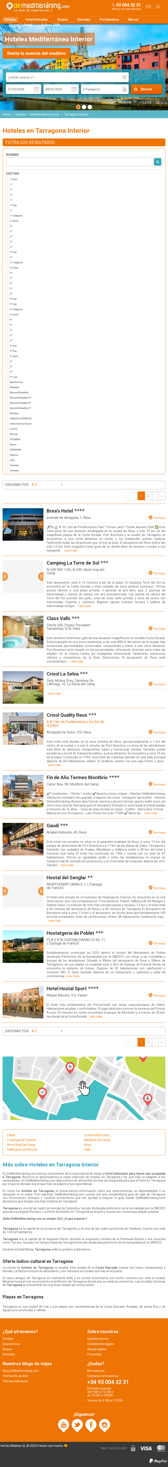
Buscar (146, 89)
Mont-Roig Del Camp (21, 1144)
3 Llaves (14, 268)
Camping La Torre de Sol (73, 563)
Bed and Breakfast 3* (20, 398)
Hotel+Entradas (36, 19)
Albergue (14, 387)
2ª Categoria (16, 262)
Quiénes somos (98, 1338)
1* (11, 184)
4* (11, 320)
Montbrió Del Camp (97, 1140)
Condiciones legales (100, 1344)
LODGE (14, 429)
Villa (12, 460)
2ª (11, 257)
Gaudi (53, 825)
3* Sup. (13, 299)
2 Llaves (14, 221)
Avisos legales (97, 1349)
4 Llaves (14, 314)
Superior (14, 455)
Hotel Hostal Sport (67, 988)
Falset (11, 1135)
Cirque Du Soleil (20, 25)
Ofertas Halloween (15, 1381)
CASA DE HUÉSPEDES (20, 418)
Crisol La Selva (63, 674)
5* (11, 361)
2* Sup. (13, 252)
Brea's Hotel (60, 511)
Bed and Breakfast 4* (20, 403)
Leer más (70, 550)
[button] (5, 524)
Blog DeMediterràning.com (21, 1371)
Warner (133, 19)
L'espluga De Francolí (21, 1140)
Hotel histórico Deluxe (20, 424)
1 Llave (13, 179)
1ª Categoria (16, 216)
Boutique (14, 413)
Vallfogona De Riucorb (22, 1149)
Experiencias (11, 1344)
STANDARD (15, 450)
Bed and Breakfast (19, 392)
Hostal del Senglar (66, 877)
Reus (87, 1144)
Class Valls (58, 618)
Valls (87, 1149)
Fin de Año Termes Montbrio (77, 777)
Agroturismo (16, 382)
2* (11, 226)
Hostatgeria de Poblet (70, 933)
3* (11, 273)
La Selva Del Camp (96, 1135)
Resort (13, 444)
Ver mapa (159, 517)
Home (7, 114)
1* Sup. (13, 205)
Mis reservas (96, 1371)
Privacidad (94, 1354)
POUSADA (15, 439)
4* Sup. (13, 346)
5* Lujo (13, 377)
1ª (11, 210)
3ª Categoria (16, 309)
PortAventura (109, 19)
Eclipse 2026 (51, 25)
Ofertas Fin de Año (15, 1376)
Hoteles (10, 19)
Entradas (83, 19)
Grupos (62, 19)
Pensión (14, 434)
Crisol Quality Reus (67, 715)
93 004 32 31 (128, 5)
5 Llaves (14, 356)
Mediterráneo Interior (44, 114)
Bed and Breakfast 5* (20, 408)
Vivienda (14, 465)
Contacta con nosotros (102, 1376)
